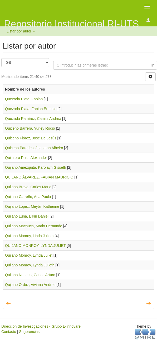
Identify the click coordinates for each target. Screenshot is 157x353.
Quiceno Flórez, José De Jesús (30, 138)
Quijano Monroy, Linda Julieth (29, 236)
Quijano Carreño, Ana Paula (28, 197)
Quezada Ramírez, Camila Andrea (33, 118)
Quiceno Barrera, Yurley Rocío (30, 128)
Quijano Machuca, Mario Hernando (33, 226)
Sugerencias (29, 332)
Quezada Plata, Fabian (24, 99)
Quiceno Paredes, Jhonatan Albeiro (34, 148)
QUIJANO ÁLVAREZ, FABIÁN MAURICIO (39, 177)
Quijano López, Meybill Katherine (32, 206)
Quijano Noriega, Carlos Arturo (30, 275)
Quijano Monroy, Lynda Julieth (30, 265)
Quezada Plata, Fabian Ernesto (30, 109)
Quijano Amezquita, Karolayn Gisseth (35, 167)
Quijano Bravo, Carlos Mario (28, 187)
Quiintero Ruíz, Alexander (26, 158)
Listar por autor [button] (21, 31)
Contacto (8, 332)
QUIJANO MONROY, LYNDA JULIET (35, 245)
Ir (152, 65)
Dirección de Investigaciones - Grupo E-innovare (41, 326)
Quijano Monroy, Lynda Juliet (28, 255)
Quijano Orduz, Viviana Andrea (30, 285)
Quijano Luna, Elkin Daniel (26, 216)
